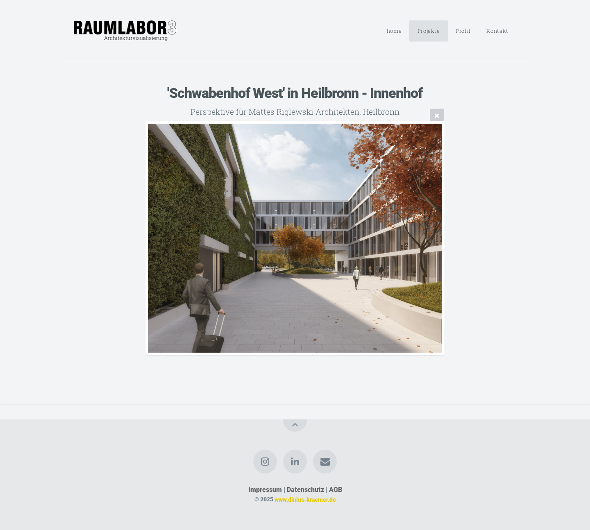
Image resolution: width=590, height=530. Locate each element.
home (394, 30)
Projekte (429, 30)
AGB (335, 490)
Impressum (265, 490)
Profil (463, 30)
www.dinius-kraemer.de (305, 499)
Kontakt (497, 30)
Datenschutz (305, 490)
